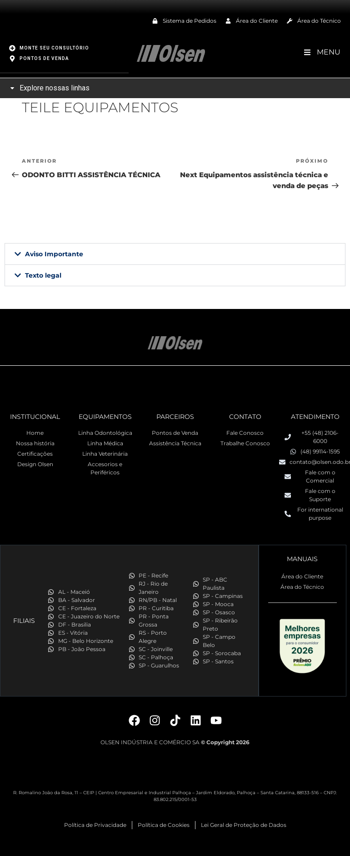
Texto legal (43, 275)
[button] (175, 253)
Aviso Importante (54, 253)
